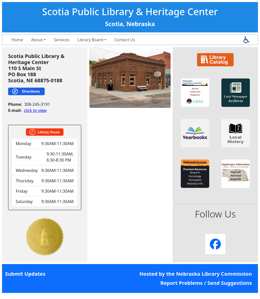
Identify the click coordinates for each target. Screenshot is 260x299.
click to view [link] (35, 110)
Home (17, 40)
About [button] (37, 40)
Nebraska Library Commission (214, 273)
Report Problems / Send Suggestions (206, 283)
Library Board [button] (90, 40)
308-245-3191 (37, 104)
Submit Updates (25, 273)
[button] (195, 92)
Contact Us (125, 40)
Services (61, 40)
